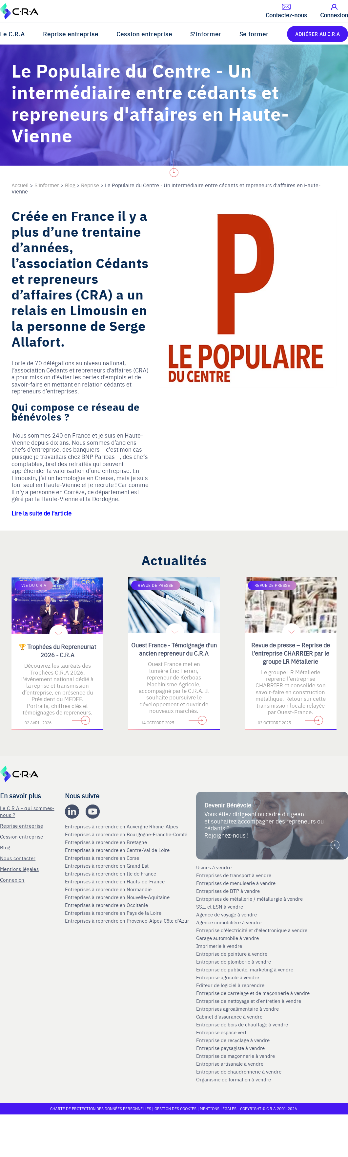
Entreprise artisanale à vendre (229, 1064)
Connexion (12, 879)
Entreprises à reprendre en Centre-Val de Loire (118, 850)
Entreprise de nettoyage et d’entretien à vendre (248, 1001)
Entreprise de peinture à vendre (231, 954)
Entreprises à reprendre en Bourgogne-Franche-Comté (127, 834)
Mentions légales (19, 868)
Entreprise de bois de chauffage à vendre (242, 1024)
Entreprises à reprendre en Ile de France (111, 874)
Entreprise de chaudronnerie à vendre (238, 1072)
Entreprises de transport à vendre (233, 875)
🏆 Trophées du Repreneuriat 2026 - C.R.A (57, 650)
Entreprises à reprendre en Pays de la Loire (113, 913)
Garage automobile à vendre (228, 938)
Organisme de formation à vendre (233, 1079)
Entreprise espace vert (221, 1032)
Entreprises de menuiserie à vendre (236, 883)
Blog (5, 847)
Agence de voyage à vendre (227, 914)
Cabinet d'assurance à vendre (229, 1017)
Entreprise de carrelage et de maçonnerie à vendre (253, 993)
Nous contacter (17, 858)
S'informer (205, 34)
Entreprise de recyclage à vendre (233, 1040)
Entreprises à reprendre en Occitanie (107, 905)
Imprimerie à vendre (219, 946)
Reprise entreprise (70, 34)
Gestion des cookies (175, 1108)
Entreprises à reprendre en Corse (102, 858)
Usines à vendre (214, 867)
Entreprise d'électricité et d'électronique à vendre (251, 930)
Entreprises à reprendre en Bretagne (106, 842)
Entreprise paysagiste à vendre (230, 1048)
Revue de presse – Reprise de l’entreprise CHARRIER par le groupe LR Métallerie (290, 653)
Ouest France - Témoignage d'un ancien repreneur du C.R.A (174, 649)
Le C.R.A (12, 34)
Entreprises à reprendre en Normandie (109, 889)
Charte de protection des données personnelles (100, 1108)
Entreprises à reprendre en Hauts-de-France (115, 881)
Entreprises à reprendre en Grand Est (107, 866)
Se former (254, 34)
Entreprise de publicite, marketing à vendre (244, 969)
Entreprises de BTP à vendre (228, 891)
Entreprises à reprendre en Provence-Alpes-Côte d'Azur (128, 921)
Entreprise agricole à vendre (227, 977)
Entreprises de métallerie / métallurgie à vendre (250, 899)
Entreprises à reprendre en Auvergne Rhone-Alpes (122, 826)
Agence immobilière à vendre (229, 922)
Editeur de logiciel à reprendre (230, 985)
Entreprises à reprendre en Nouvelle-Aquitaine (118, 897)
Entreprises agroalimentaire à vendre (237, 1009)
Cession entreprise (144, 34)
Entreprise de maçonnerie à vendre (235, 1056)
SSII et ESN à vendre (219, 907)
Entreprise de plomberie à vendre (233, 962)
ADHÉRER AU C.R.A (317, 33)
